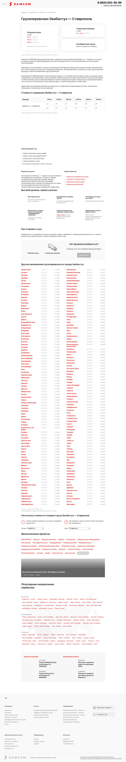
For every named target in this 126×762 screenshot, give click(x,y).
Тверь (69, 438)
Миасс (23, 471)
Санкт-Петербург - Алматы (30, 602)
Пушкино (70, 357)
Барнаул (24, 297)
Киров (23, 417)
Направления (68, 706)
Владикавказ (26, 328)
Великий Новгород (28, 322)
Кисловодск (25, 419)
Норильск (70, 306)
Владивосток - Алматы (28, 599)
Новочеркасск (72, 295)
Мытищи (24, 482)
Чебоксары (71, 471)
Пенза (69, 333)
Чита (68, 482)
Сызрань (70, 427)
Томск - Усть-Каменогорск (93, 605)
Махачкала (25, 468)
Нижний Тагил (72, 275)
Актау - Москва (67, 626)
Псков (69, 355)
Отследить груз (9, 748)
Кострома (24, 438)
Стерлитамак (72, 421)
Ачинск (24, 289)
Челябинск (71, 474)
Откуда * (24, 528)
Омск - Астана (86, 602)
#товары (40, 553)
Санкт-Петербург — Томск (89, 644)
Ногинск (70, 303)
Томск (69, 443)
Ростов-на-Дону (73, 369)
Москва (24, 474)
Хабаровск (71, 463)
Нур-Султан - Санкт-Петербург (79, 617)
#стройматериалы (28, 553)
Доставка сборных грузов (41, 717)
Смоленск (70, 410)
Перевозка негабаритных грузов (77, 177)
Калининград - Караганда (76, 605)
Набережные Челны (28, 485)
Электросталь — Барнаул (45, 644)
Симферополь (72, 407)
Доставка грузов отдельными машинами (45, 710)
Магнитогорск (26, 463)
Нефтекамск (26, 499)
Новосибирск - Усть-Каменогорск (44, 605)
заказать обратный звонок (112, 5)
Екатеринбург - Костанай (29, 608)
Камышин (24, 405)
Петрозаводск (72, 342)
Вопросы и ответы (39, 741)
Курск (23, 452)
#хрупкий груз (57, 553)
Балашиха (25, 295)
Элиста (69, 493)
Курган (23, 449)
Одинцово (70, 314)
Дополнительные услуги (14, 735)
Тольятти (70, 441)
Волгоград (25, 333)
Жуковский (25, 378)
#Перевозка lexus (85, 543)
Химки (69, 468)
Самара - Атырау (63, 602)
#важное (36, 539)
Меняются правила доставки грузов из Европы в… (86, 675)
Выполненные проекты (11, 722)
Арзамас (24, 275)
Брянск (23, 320)
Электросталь (72, 490)
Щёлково (70, 488)
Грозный (24, 347)
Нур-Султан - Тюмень (55, 623)
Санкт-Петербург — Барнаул (46, 641)
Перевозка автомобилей (75, 184)
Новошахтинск (72, 297)
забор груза (61, 215)
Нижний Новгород (73, 272)
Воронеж (24, 344)
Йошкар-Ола (26, 392)
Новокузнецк (71, 278)
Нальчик (24, 490)
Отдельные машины (85, 28)
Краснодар (25, 443)
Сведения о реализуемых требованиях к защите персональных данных (100, 758)
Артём (23, 281)
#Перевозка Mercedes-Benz (49, 546)
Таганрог (70, 432)
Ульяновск (70, 454)
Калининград (26, 397)
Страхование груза (10, 739)
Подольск (70, 349)
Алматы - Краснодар (41, 623)
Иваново (24, 383)
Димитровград (26, 356)
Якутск (69, 502)
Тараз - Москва (56, 626)
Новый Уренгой (72, 300)
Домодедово (26, 361)
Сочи (68, 413)
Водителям (8, 713)
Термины (36, 744)
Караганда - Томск (49, 620)
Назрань (24, 488)
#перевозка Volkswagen (86, 546)
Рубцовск (70, 371)
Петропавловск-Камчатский (73, 345)
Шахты (69, 485)
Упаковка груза (9, 744)
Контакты (66, 735)
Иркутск (24, 389)
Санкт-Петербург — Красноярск (31, 638)
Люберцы (24, 460)
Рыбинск (70, 374)
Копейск (24, 432)
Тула (68, 446)
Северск (70, 399)
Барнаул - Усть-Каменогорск (88, 599)
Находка (24, 493)
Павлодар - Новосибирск (64, 620)
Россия (69, 366)
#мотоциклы (26, 543)
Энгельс (70, 496)
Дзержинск (25, 353)
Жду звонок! (84, 255)
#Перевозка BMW (69, 543)
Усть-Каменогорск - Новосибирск (32, 620)
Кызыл (23, 454)
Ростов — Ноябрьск (43, 635)
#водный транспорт (49, 539)
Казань (23, 394)
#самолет (62, 549)
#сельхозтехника (74, 549)
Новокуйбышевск (73, 281)
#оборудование (55, 543)
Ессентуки (25, 372)
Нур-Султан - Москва (62, 617)
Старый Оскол (72, 418)
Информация (39, 735)
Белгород (24, 303)
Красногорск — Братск (28, 644)
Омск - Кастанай (97, 602)
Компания (8, 706)
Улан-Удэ (70, 452)
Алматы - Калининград (28, 617)
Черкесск (70, 479)
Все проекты (83, 553)
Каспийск (24, 408)
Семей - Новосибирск (92, 620)
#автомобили (26, 539)
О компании (8, 710)
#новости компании (31, 657)
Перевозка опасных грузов (75, 182)
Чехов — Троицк (76, 638)
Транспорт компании (11, 717)
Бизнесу (36, 739)
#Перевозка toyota (68, 546)
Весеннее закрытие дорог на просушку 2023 (86, 664)
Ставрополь (71, 416)
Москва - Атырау (59, 608)
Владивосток (26, 325)
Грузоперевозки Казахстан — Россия (73, 715)
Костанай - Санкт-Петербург (72, 623)
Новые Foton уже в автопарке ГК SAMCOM (46, 675)
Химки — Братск (59, 644)
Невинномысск (26, 496)
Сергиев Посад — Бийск (29, 641)
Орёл (69, 322)
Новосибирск (72, 289)
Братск (23, 317)
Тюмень (70, 449)
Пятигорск (70, 360)
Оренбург (70, 325)
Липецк (24, 457)
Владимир (25, 331)
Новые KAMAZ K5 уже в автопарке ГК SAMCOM (47, 664)
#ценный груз (70, 553)
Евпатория (25, 364)
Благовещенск (26, 314)
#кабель (61, 539)
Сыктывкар (71, 430)
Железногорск (26, 375)
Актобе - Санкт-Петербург (42, 626)
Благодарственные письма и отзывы (15, 720)
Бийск (23, 311)
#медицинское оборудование (88, 539)
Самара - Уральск (75, 602)
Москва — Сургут (81, 641)
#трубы (47, 553)
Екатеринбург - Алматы (46, 608)
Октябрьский (71, 317)
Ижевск (24, 386)
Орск (68, 331)
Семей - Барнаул (27, 626)
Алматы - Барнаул (27, 623)
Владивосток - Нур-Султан (48, 602)
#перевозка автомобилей (30, 549)
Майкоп (24, 466)
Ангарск (24, 272)
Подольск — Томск (93, 641)
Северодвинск (72, 396)
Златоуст (24, 380)
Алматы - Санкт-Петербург (45, 617)
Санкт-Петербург (73, 385)
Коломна (24, 425)
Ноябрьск (70, 308)
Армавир (24, 278)
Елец (23, 369)
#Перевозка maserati (29, 546)
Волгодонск (25, 336)
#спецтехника (87, 549)
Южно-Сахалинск (73, 499)
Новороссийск (72, 286)
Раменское (71, 363)
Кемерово (24, 411)
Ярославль (71, 504)
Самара (69, 382)
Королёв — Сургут (89, 638)
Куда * (66, 528)
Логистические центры (11, 715)
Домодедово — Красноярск (66, 641)
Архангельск (26, 283)
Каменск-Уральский (28, 403)
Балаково (24, 292)
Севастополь (71, 393)
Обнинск (70, 311)
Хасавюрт (70, 466)
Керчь (23, 414)
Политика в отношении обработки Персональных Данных (97, 757)
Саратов (70, 391)
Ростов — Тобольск (64, 638)
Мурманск (25, 477)
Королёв (24, 435)
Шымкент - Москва (78, 620)
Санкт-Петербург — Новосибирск (76, 635)
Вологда (24, 342)
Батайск (24, 300)
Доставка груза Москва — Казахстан (73, 713)
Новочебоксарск (73, 292)
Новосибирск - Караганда (57, 599)
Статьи (7, 724)
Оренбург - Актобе (72, 599)
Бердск (24, 306)
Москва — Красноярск (28, 635)
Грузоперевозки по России (71, 717)
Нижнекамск (71, 270)
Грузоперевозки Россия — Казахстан (73, 710)
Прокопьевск (71, 352)
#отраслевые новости (71, 657)
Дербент (24, 350)
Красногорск (26, 441)
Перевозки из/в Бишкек (70, 720)
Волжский (25, 339)
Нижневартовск (27, 504)
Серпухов (70, 404)
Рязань (69, 377)
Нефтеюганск (26, 502)
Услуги (36, 706)
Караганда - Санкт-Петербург (91, 623)
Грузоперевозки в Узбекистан (71, 722)
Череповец (71, 477)
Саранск (70, 388)
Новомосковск (72, 283)
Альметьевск (26, 270)
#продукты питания (49, 549)
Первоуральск (72, 336)
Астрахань (25, 286)
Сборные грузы (34, 32)
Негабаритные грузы (85, 44)
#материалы (70, 539)
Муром (23, 479)
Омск (69, 320)
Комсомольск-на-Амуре (27, 429)
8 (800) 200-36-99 (109, 3)
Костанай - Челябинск (97, 617)
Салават (70, 380)
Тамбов (69, 435)
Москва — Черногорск (57, 635)
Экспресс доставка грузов (76, 179)
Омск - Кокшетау (27, 605)
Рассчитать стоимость (11, 741)
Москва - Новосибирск (49, 638)
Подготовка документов (12, 746)
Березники (25, 308)
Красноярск (25, 446)
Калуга (23, 400)
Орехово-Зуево (72, 328)
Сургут (69, 424)
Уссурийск (70, 457)
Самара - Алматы (42, 599)
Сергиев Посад (72, 402)
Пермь (69, 339)
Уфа (68, 460)
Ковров (23, 422)
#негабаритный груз (40, 543)
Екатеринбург (26, 367)
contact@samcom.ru (68, 744)
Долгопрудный (26, 358)
